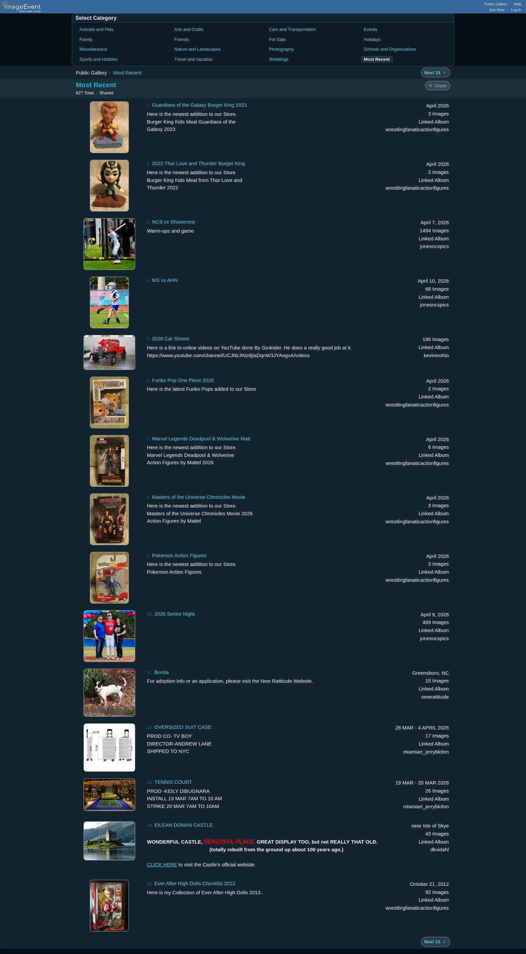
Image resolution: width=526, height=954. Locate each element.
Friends (181, 39)
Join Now (496, 10)
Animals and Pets (96, 29)
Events (370, 29)
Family (86, 39)
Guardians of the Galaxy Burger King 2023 (199, 105)
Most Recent (127, 73)
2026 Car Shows (170, 338)
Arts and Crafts (189, 29)
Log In (516, 10)
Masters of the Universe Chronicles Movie (198, 497)
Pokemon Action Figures (179, 555)
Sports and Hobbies (99, 59)
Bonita (161, 672)
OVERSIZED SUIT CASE (182, 727)
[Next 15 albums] (435, 72)
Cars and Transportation (292, 29)
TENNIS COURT (173, 782)
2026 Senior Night (174, 614)
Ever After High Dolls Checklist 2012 (194, 883)
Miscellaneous (93, 49)
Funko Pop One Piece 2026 (183, 380)
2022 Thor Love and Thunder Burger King (198, 163)
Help (517, 4)
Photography (281, 49)
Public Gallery (495, 4)
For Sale (277, 39)
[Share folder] (437, 85)
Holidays (372, 39)
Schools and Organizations (390, 49)
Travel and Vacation (193, 59)
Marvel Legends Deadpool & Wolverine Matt (201, 438)
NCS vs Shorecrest (173, 222)
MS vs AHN (165, 280)
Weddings (278, 59)
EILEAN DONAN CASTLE (183, 825)
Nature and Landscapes (197, 49)
